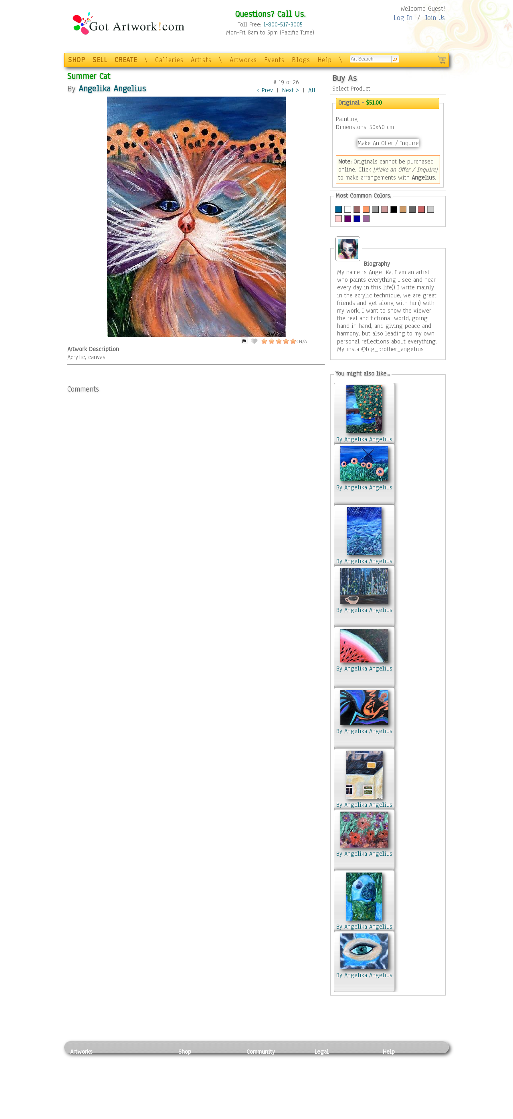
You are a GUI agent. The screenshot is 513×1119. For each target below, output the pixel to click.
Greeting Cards (197, 1087)
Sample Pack (399, 1070)
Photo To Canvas (199, 1060)
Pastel (130, 1070)
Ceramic (132, 1087)
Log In (403, 17)
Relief (129, 1060)
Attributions (328, 1078)
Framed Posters (197, 1070)
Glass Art (133, 1105)
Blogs (301, 60)
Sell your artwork (268, 1097)
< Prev (264, 90)
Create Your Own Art (204, 1115)
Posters (187, 1079)
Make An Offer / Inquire (388, 143)
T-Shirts (188, 1097)
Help (324, 60)
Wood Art (133, 1079)
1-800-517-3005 (283, 24)
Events (274, 60)
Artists (201, 60)
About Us (394, 1079)
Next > (290, 90)
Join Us (435, 17)
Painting (81, 1060)
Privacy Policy (333, 1060)
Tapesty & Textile (144, 1097)
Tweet (390, 1115)
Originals (190, 1105)
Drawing (81, 1079)
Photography (86, 1070)
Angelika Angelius (112, 88)
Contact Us (396, 1060)
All (311, 90)
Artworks (243, 60)
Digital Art (83, 1087)
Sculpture (82, 1105)
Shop (184, 1052)
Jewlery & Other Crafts (146, 1114)
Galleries (169, 60)
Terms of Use (331, 1070)
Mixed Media (86, 1097)
